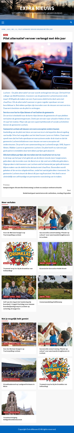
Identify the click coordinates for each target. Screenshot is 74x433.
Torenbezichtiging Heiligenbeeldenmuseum (12, 419)
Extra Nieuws (37, 8)
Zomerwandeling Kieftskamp (50, 302)
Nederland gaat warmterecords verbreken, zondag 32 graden (37, 191)
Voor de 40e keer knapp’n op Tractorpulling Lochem (14, 234)
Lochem (12, 227)
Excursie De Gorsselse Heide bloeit (52, 268)
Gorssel (48, 263)
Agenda (6, 227)
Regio (5, 35)
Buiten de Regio (14, 379)
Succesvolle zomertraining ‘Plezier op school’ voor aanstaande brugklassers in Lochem (54, 235)
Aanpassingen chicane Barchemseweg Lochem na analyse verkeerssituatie (37, 186)
